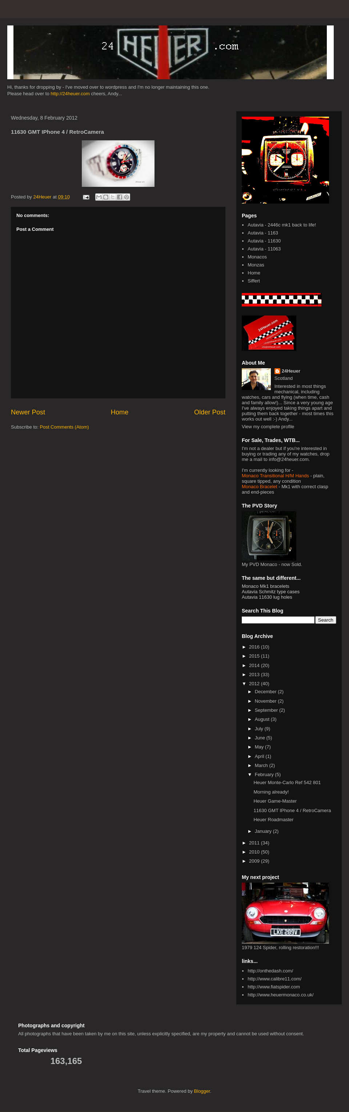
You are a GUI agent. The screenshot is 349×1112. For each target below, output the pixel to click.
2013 (255, 674)
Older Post (209, 412)
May (260, 747)
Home (120, 412)
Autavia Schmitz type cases (271, 591)
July (260, 728)
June (260, 737)
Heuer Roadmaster (273, 819)
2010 (255, 852)
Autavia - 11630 (264, 241)
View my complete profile (268, 426)
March (262, 765)
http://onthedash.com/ (270, 970)
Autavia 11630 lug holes (267, 597)
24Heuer (291, 371)
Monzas (256, 265)
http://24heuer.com (70, 93)
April (260, 756)
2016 (255, 647)
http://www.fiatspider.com (274, 986)
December (266, 691)
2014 (255, 665)
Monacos (257, 257)
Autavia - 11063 (264, 249)
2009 (255, 861)
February (265, 774)
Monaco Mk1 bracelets (265, 586)
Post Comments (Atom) (64, 427)
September (267, 710)
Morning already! (271, 792)
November (266, 701)
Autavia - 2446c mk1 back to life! (282, 225)
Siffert (254, 281)
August (263, 719)
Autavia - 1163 (263, 233)
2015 (255, 656)
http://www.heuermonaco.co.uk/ (280, 994)
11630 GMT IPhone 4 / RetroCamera (292, 810)
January (264, 831)
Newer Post (28, 412)
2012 (255, 683)
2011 (255, 843)
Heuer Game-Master (274, 801)
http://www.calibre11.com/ (274, 978)
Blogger (202, 1091)
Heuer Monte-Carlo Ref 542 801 (287, 782)
